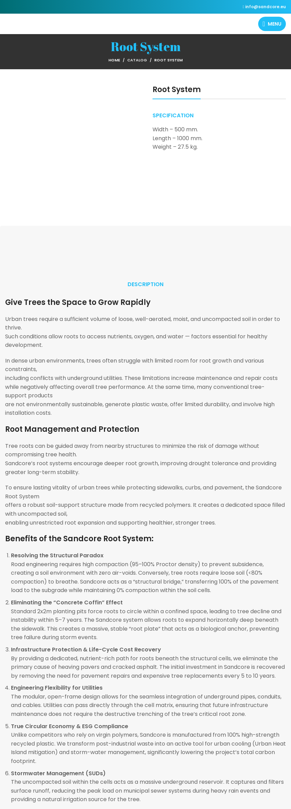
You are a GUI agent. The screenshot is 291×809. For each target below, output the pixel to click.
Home (114, 60)
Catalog (137, 60)
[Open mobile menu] (272, 24)
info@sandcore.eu (265, 7)
